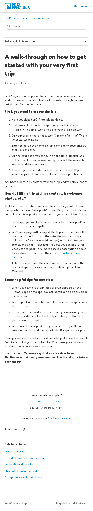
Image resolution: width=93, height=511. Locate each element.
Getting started (41, 18)
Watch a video (14, 451)
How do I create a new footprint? (26, 458)
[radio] (37, 401)
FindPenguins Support (17, 18)
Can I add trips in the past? (21, 471)
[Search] (46, 26)
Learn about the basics (19, 464)
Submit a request (61, 418)
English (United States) (70, 503)
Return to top (15, 429)
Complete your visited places (23, 477)
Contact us (81, 6)
